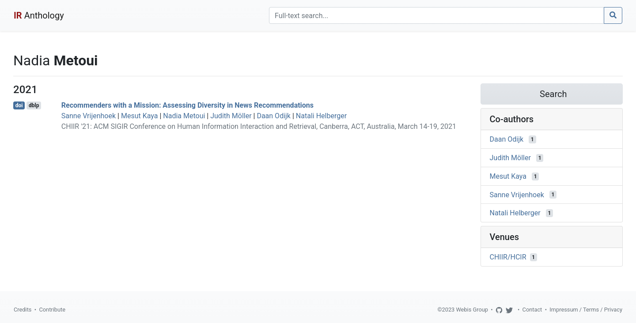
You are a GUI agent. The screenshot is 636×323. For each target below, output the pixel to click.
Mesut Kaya (139, 116)
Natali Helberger (321, 116)
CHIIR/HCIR (508, 257)
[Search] (436, 15)
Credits (22, 309)
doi (19, 105)
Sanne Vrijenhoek (88, 116)
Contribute (52, 309)
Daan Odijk (274, 116)
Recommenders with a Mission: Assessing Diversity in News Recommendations (187, 105)
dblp (34, 105)
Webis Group (472, 309)
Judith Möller (230, 116)
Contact (532, 309)
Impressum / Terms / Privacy (585, 309)
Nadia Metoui (184, 116)
